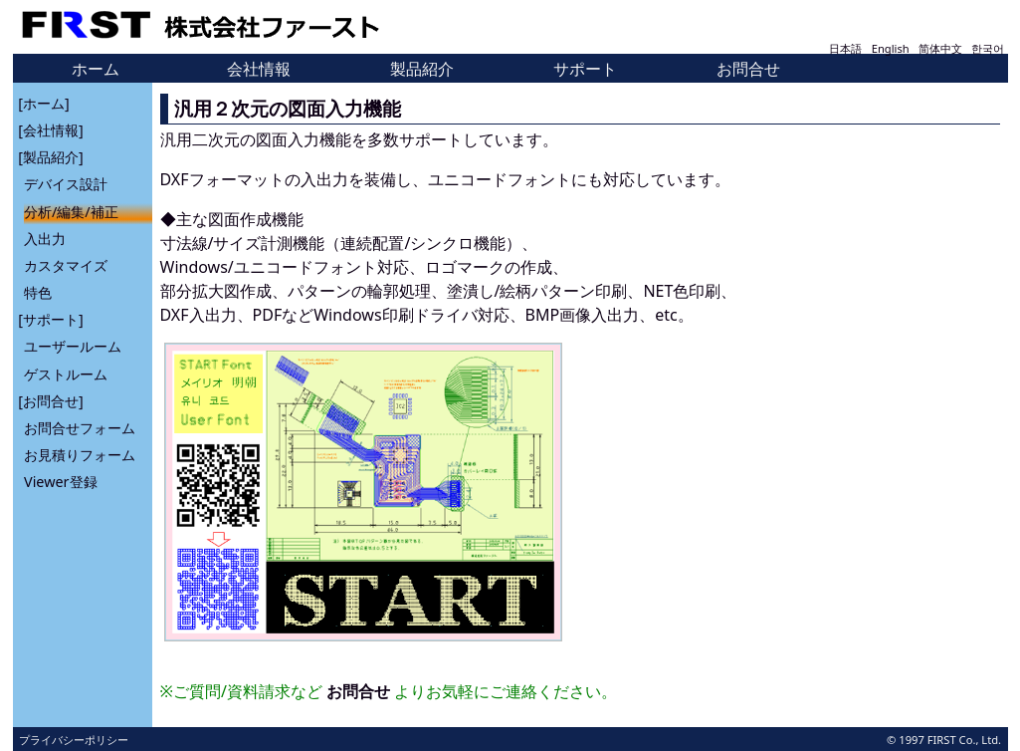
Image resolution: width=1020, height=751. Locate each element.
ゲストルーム (65, 373)
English (891, 48)
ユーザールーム (72, 346)
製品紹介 (422, 69)
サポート (585, 69)
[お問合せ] (50, 399)
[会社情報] (50, 130)
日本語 (845, 48)
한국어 (987, 48)
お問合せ (748, 69)
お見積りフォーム (79, 454)
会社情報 (259, 69)
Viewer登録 (61, 481)
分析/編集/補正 (71, 210)
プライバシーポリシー (73, 739)
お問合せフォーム (79, 427)
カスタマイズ (65, 265)
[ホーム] (43, 102)
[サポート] (50, 319)
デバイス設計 (65, 183)
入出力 (45, 237)
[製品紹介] (50, 156)
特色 (38, 292)
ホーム (95, 69)
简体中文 (940, 48)
